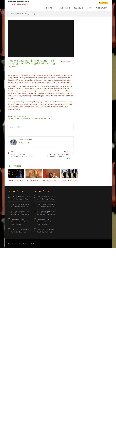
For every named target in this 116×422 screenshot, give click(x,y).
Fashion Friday (101, 8)
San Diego (44, 118)
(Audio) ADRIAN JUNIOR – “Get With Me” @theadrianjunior (20, 213)
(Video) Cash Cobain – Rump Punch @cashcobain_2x (20, 230)
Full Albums (78, 8)
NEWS (89, 8)
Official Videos (50, 8)
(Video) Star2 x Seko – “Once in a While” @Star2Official (20, 198)
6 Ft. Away (23, 118)
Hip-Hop (24, 116)
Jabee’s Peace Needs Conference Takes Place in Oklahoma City (20, 221)
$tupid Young (15, 118)
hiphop (28, 118)
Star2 (49, 118)
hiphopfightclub (35, 118)
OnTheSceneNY (13, 67)
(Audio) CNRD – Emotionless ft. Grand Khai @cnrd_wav (20, 205)
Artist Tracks (65, 8)
